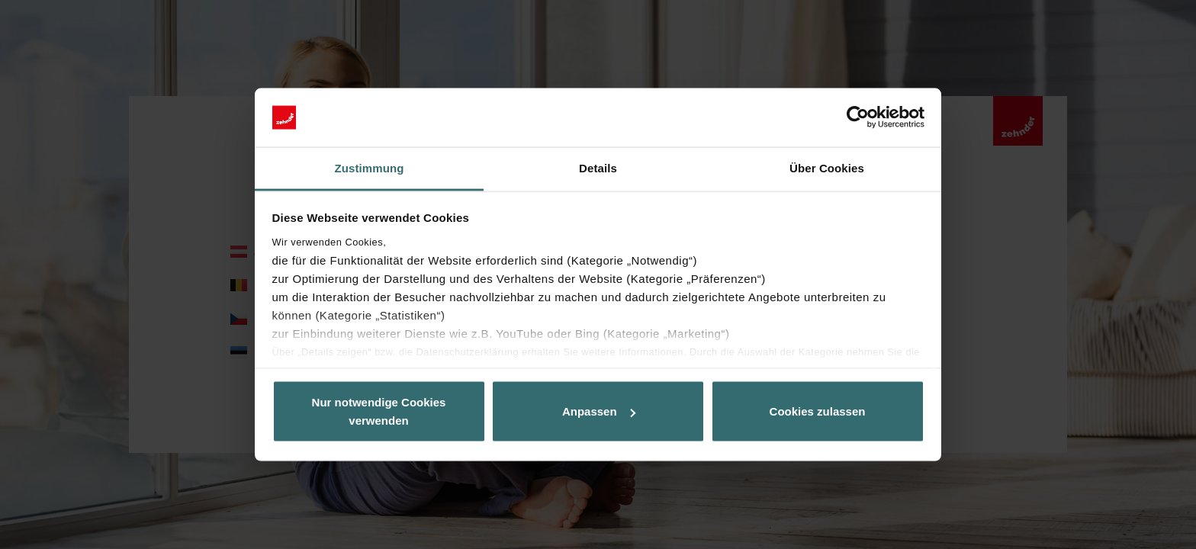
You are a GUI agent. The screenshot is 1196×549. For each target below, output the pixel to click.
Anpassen (598, 411)
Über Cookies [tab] (826, 167)
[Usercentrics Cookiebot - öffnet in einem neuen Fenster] (857, 117)
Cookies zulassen (818, 411)
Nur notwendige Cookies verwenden (379, 411)
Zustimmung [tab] (369, 167)
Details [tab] (598, 167)
